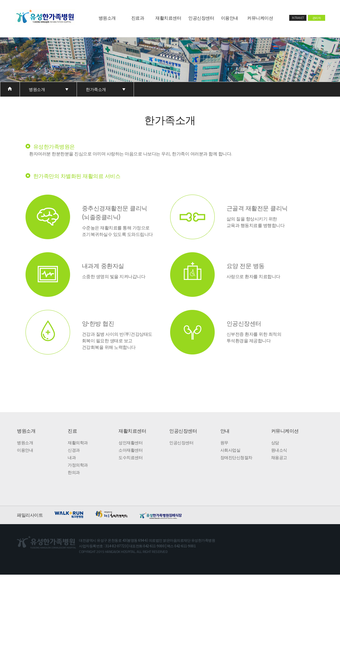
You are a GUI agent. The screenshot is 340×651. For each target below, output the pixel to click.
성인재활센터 (130, 442)
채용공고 (279, 457)
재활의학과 (78, 442)
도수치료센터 (130, 457)
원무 (224, 442)
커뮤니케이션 (260, 18)
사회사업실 (230, 450)
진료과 (137, 18)
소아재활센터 (130, 450)
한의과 (74, 472)
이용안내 (229, 18)
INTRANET (298, 17)
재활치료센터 (168, 18)
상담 (275, 442)
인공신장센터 (201, 18)
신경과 (74, 450)
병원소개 (107, 18)
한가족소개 (96, 89)
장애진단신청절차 (236, 457)
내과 (72, 457)
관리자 (316, 17)
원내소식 (279, 450)
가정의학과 (78, 465)
